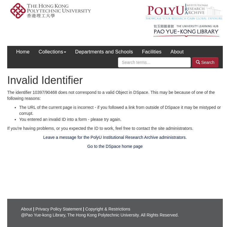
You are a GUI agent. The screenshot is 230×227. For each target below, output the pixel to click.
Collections (52, 52)
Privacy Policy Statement (58, 209)
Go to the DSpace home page (115, 146)
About (177, 52)
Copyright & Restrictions (107, 209)
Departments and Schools (104, 52)
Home (23, 52)
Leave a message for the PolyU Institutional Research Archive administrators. (115, 137)
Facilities (151, 52)
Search (205, 62)
